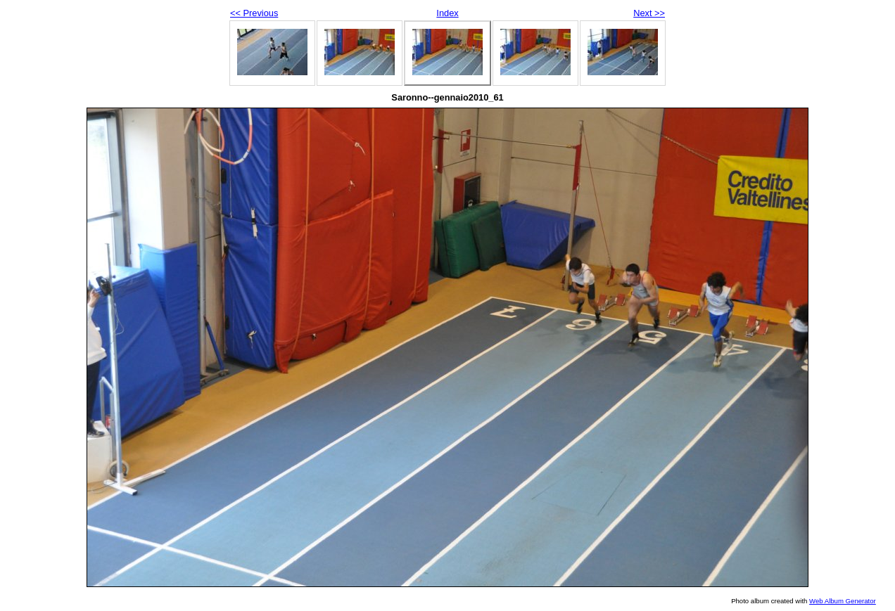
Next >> (649, 13)
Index (447, 13)
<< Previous (254, 13)
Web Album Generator (842, 601)
